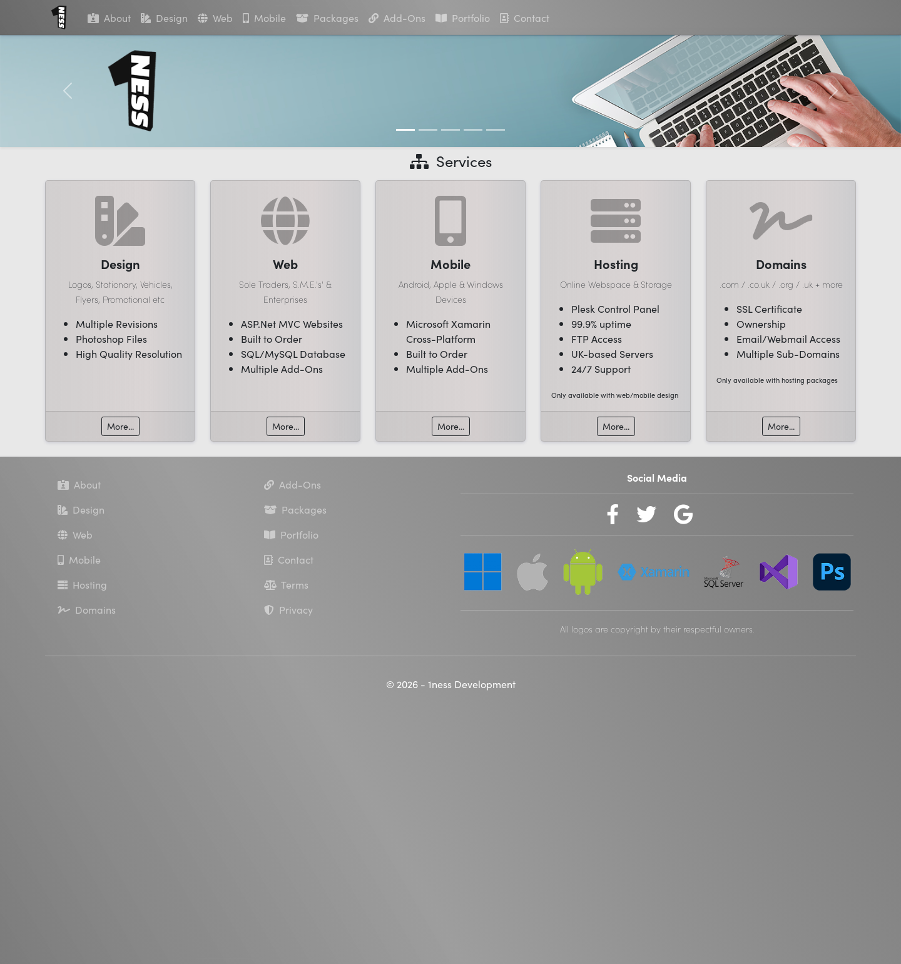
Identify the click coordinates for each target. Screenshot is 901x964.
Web (215, 17)
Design (164, 17)
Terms (286, 585)
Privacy (288, 610)
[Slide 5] (495, 130)
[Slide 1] (405, 130)
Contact (524, 17)
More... (119, 426)
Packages (327, 17)
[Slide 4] (473, 130)
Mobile (264, 17)
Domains (87, 610)
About (109, 17)
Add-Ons (397, 17)
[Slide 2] (428, 130)
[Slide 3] (450, 130)
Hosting (82, 585)
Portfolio (462, 17)
